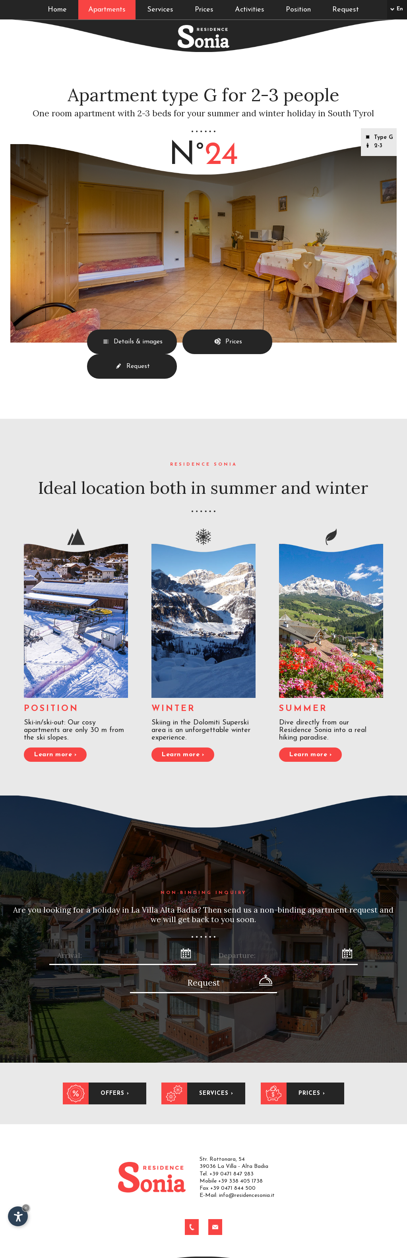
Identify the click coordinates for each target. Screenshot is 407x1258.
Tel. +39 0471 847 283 (227, 1131)
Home (57, 9)
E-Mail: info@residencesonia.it (237, 1153)
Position (298, 9)
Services (160, 9)
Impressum (93, 1251)
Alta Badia (235, 1251)
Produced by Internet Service (291, 1251)
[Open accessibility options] (18, 1216)
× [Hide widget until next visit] (25, 1208)
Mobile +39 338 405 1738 (231, 1138)
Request (345, 9)
